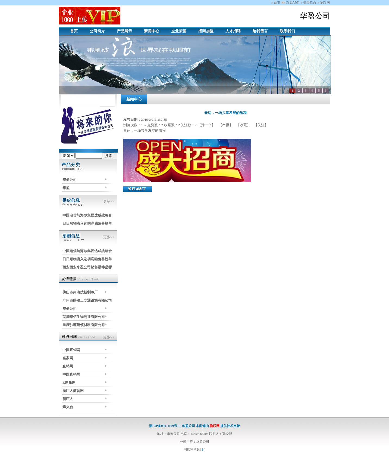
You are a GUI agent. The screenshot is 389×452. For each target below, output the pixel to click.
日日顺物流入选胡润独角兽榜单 (87, 223)
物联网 (325, 3)
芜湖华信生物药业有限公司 (83, 317)
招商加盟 (206, 31)
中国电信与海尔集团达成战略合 (87, 215)
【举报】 (226, 125)
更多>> (108, 201)
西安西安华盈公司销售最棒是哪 (87, 267)
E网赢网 (69, 382)
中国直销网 (71, 350)
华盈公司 (69, 180)
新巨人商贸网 (73, 391)
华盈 (66, 188)
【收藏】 (244, 125)
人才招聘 (233, 31)
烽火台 (67, 407)
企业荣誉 (178, 31)
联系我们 (292, 3)
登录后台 (309, 3)
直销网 (67, 366)
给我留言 (260, 31)
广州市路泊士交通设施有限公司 (87, 300)
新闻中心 (151, 31)
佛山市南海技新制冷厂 (80, 292)
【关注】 (260, 125)
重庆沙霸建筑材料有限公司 (83, 325)
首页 (277, 3)
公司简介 (97, 31)
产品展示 (124, 31)
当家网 (67, 358)
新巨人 (67, 399)
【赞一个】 (206, 125)
